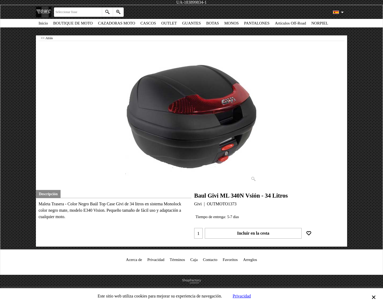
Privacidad (242, 296)
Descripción (48, 194)
